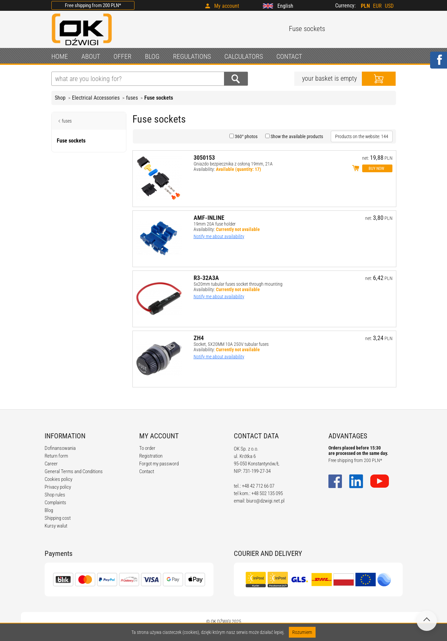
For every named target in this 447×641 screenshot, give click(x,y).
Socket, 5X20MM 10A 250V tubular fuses (231, 344)
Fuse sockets (158, 98)
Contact (146, 471)
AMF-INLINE (209, 217)
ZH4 (199, 337)
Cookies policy (58, 479)
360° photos (245, 136)
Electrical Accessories (96, 98)
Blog (49, 510)
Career (51, 464)
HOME (59, 56)
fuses (132, 98)
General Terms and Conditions (74, 471)
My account (226, 6)
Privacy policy (58, 487)
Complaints (55, 502)
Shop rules (55, 495)
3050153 (204, 157)
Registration (151, 456)
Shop (60, 98)
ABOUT (90, 56)
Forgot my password (159, 464)
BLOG (152, 56)
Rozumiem (302, 632)
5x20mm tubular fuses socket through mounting (238, 284)
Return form (56, 456)
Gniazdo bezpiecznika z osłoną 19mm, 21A (233, 163)
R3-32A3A (206, 277)
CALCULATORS (243, 56)
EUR (377, 6)
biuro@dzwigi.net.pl (265, 501)
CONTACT (289, 56)
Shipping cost (58, 518)
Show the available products (296, 136)
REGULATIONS (192, 56)
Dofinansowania (60, 448)
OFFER (122, 56)
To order (147, 448)
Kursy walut (56, 526)
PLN (365, 6)
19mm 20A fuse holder (214, 224)
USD (389, 6)
